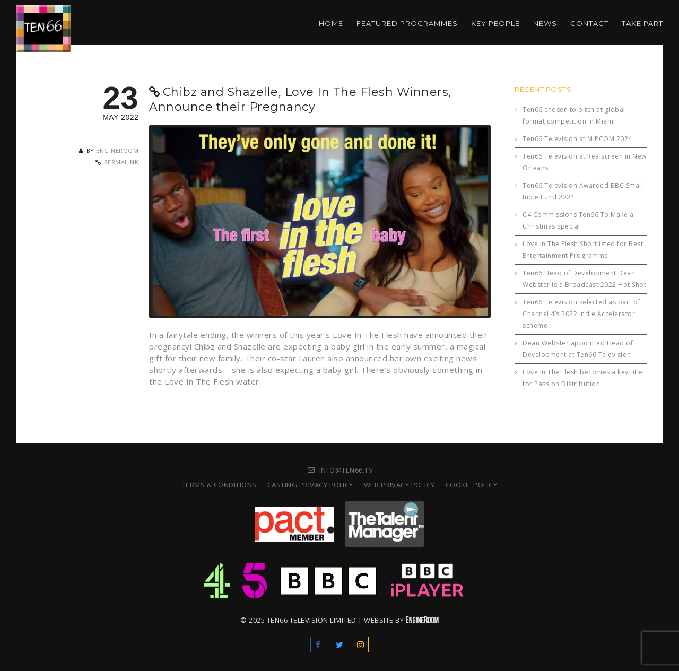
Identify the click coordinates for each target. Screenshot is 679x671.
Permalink (121, 162)
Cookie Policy (472, 485)
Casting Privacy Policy (310, 485)
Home (331, 23)
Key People (495, 23)
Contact (589, 23)
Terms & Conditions (219, 485)
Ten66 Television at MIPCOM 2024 (577, 138)
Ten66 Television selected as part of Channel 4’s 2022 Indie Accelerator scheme (581, 314)
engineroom (117, 150)
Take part (642, 23)
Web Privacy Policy (399, 485)
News (545, 23)
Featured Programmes (407, 23)
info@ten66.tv (346, 470)
